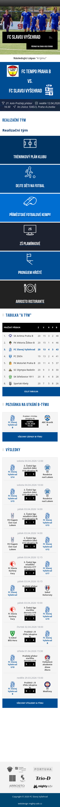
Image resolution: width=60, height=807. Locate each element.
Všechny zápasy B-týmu (30, 436)
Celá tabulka (31, 391)
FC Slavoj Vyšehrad (23, 36)
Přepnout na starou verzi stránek (42, 46)
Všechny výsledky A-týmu (30, 703)
